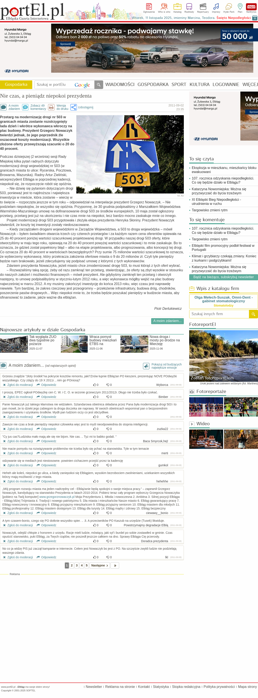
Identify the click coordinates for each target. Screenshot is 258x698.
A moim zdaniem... (167, 321)
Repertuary (203, 12)
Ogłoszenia (149, 12)
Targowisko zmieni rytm (209, 210)
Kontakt (144, 687)
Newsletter (94, 687)
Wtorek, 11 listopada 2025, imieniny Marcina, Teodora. (191, 17)
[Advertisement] (92, 607)
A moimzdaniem (14, 107)
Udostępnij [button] (85, 107)
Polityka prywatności (219, 687)
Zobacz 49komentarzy (38, 107)
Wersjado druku (62, 107)
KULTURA (200, 85)
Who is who (164, 12)
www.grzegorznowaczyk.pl (57, 497)
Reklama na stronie (120, 687)
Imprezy (216, 12)
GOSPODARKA (153, 85)
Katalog (177, 12)
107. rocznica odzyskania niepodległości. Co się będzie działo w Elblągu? (223, 180)
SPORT (179, 85)
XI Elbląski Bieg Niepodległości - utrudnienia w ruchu (216, 202)
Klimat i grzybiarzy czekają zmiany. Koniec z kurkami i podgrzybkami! (224, 258)
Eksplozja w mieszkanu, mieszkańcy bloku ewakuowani (224, 170)
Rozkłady (189, 12)
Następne (100, 565)
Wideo (199, 424)
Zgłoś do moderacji (17, 385)
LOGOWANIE (226, 85)
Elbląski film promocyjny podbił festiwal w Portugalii (223, 248)
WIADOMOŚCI (119, 85)
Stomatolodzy (223, 305)
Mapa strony (247, 687)
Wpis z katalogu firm (214, 288)
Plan (240, 12)
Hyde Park (228, 12)
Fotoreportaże (207, 391)
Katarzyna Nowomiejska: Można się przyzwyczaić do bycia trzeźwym (219, 191)
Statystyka (161, 687)
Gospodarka (16, 84)
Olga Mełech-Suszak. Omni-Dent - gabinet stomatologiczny (223, 299)
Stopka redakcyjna (186, 687)
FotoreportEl (202, 324)
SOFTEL (30, 690)
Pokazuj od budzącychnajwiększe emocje (167, 366)
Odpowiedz (45, 385)
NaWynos (251, 6)
